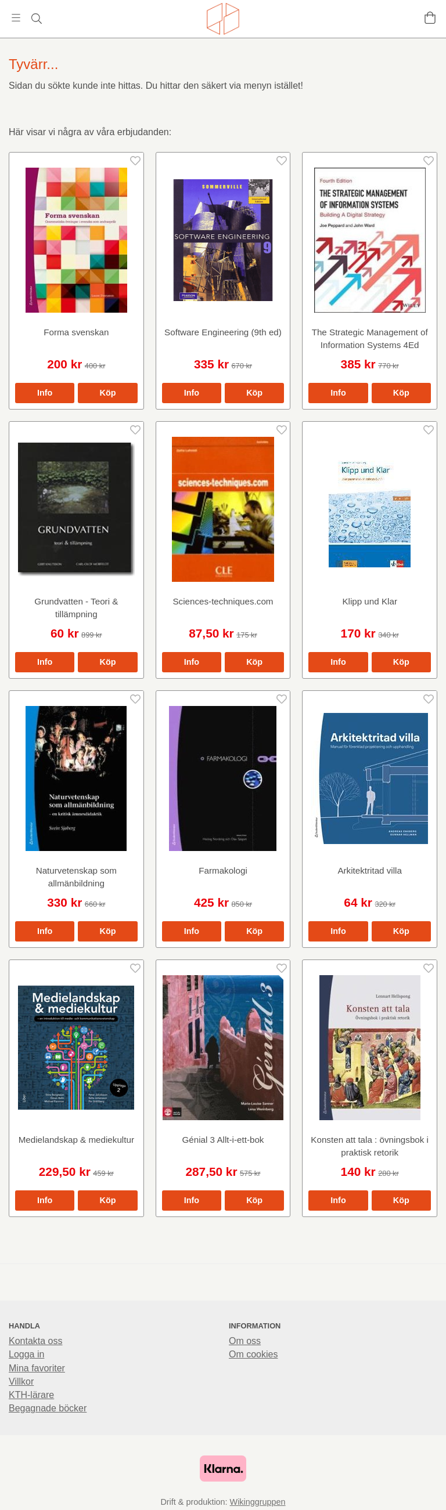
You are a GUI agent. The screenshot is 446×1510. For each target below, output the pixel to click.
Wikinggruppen (258, 1502)
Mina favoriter (37, 1368)
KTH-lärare (31, 1395)
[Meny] (16, 18)
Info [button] (44, 392)
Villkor (21, 1381)
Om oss (245, 1341)
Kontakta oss (36, 1341)
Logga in (26, 1354)
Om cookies (253, 1354)
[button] (107, 393)
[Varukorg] (430, 18)
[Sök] (36, 18)
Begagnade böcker (48, 1408)
